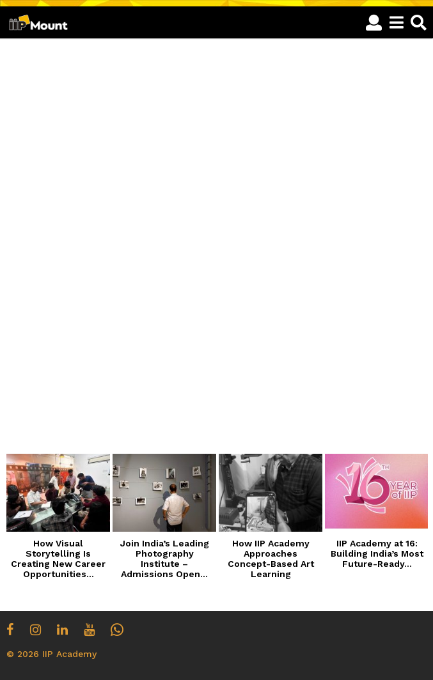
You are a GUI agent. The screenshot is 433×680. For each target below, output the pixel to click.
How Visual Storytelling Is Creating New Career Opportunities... (58, 558)
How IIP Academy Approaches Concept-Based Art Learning (271, 558)
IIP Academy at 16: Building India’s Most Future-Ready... (377, 553)
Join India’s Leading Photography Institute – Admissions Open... (164, 558)
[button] (374, 22)
